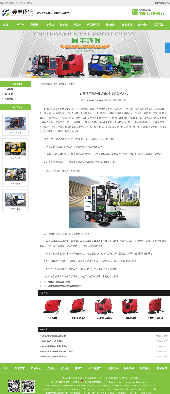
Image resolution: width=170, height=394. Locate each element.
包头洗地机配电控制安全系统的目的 (53, 356)
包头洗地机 (51, 154)
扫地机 (64, 24)
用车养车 (9, 99)
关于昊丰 (19, 24)
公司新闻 (9, 89)
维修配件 (111, 24)
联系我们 (159, 24)
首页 (5, 24)
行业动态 (9, 94)
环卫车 (77, 24)
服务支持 (127, 24)
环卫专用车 (93, 24)
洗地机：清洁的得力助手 (59, 282)
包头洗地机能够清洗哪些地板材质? (53, 336)
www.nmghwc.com (95, 100)
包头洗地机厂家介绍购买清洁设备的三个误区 (57, 351)
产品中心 (35, 24)
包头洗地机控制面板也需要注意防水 (53, 346)
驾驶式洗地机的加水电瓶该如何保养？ (65, 286)
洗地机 (50, 24)
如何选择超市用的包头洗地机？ (51, 341)
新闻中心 (143, 24)
